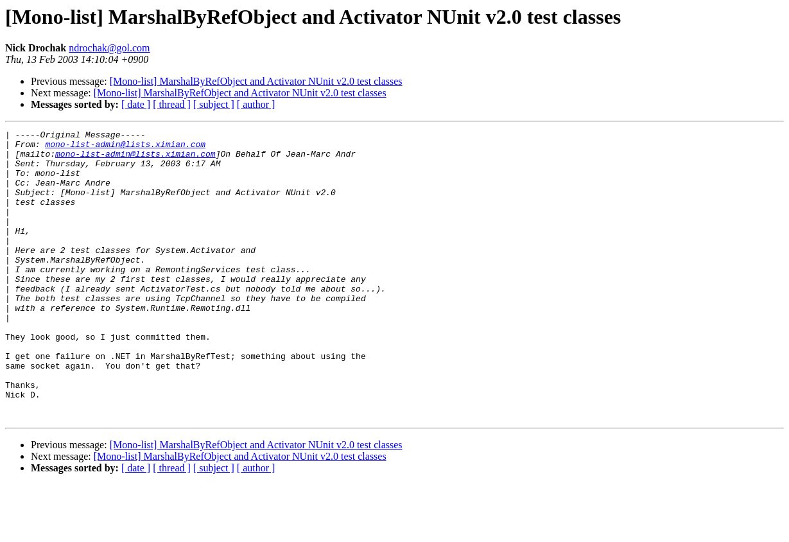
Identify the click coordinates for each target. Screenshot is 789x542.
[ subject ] (213, 104)
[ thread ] (172, 104)
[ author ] (256, 104)
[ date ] (135, 104)
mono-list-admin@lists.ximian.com (125, 147)
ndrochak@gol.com (109, 47)
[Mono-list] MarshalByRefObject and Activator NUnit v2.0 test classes (256, 81)
